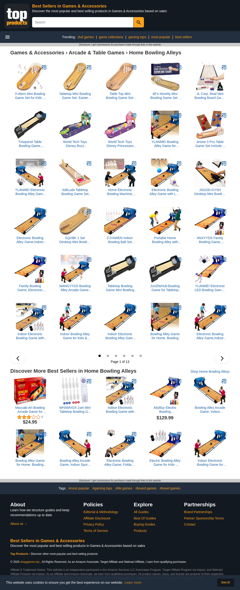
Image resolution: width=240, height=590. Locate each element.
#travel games (170, 488)
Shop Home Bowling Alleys (210, 371)
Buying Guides (144, 524)
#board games (146, 488)
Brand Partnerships (198, 512)
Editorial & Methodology (100, 512)
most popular (160, 37)
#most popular (78, 488)
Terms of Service (95, 531)
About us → (18, 524)
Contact (189, 524)
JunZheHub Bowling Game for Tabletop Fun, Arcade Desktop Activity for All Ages (165, 288)
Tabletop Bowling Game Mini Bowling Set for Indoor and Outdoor (120, 288)
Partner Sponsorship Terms (204, 518)
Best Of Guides (145, 518)
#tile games (124, 488)
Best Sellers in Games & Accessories (69, 6)
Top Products (19, 554)
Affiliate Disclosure (96, 518)
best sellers (183, 37)
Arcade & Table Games (96, 53)
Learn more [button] (133, 582)
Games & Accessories (37, 53)
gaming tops (137, 37)
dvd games (86, 37)
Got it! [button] (225, 582)
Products (140, 531)
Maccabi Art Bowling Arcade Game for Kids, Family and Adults (30, 410)
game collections (111, 37)
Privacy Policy (93, 524)
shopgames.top (29, 562)
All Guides (141, 512)
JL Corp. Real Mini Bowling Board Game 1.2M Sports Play (210, 96)
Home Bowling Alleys (155, 53)
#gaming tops (102, 488)
